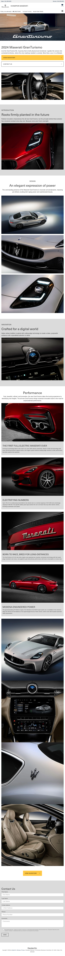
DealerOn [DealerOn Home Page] (14, 950)
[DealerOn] (32, 948)
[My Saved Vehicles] (62, 5)
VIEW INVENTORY (9, 58)
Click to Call (27, 11)
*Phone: (3, 911)
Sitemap (19, 950)
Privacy (23, 950)
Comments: (4, 918)
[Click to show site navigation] (62, 11)
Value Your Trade (38, 11)
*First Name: (4, 892)
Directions (16, 11)
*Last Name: (4, 898)
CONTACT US (7, 64)
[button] (6, 11)
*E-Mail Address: (5, 905)
